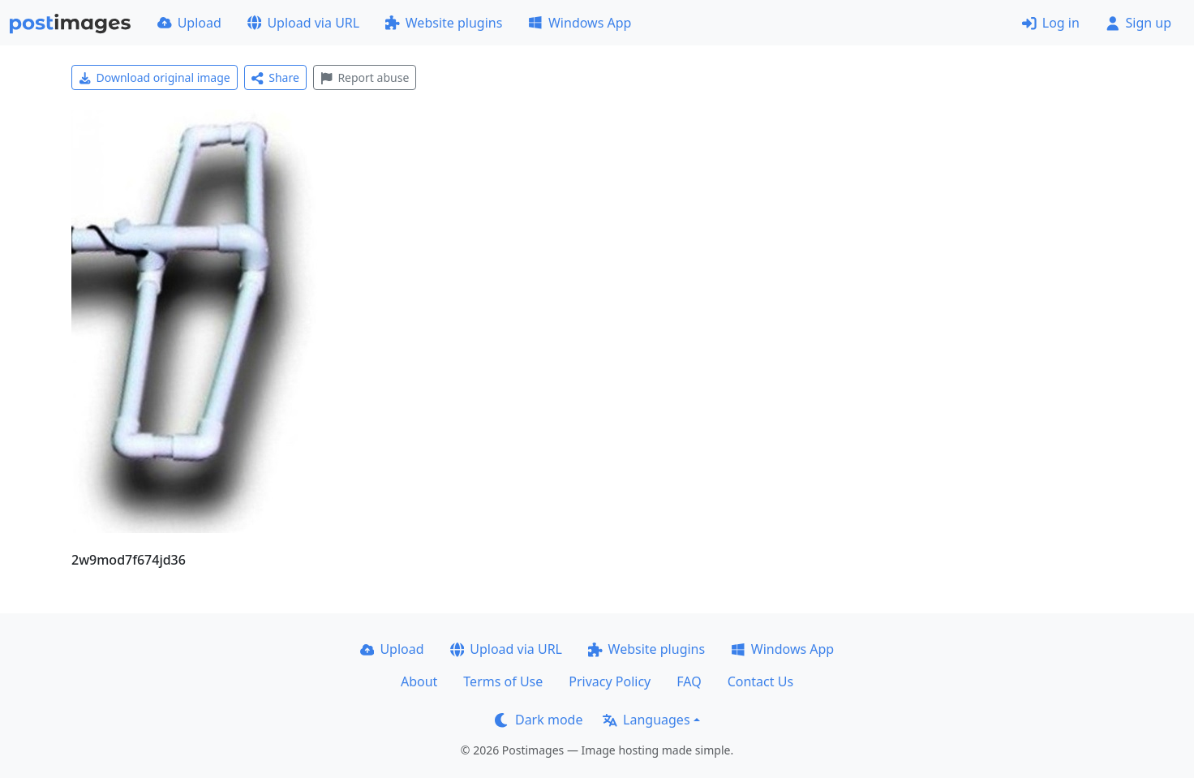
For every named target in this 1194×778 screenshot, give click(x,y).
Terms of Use (503, 681)
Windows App (579, 23)
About (419, 681)
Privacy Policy (610, 681)
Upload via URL (303, 23)
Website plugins (443, 23)
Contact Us (760, 681)
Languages (646, 720)
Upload (189, 23)
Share (275, 77)
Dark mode (538, 720)
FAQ (688, 681)
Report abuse (364, 77)
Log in (1051, 23)
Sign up (1138, 23)
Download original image (154, 77)
